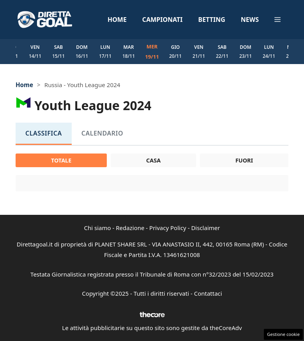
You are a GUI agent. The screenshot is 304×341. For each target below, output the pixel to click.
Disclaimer (205, 228)
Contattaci (208, 293)
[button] (277, 19)
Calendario (102, 133)
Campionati (162, 19)
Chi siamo (97, 228)
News (250, 19)
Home (117, 19)
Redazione (130, 228)
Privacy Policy (167, 228)
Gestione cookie (283, 334)
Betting (211, 19)
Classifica (43, 133)
